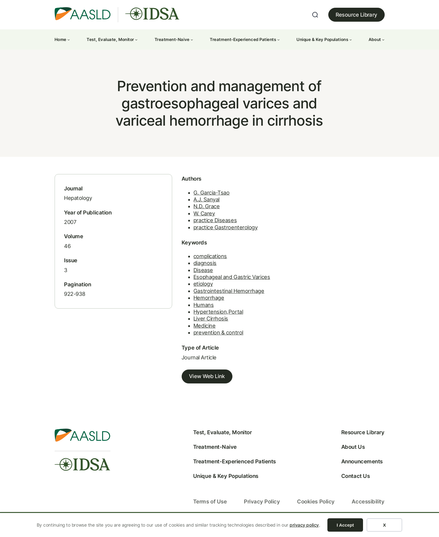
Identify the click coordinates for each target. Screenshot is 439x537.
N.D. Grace (196, 210)
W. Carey (193, 217)
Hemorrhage (198, 302)
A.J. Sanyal (196, 203)
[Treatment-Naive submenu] (192, 39)
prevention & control (208, 337)
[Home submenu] (68, 39)
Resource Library (356, 15)
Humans (193, 309)
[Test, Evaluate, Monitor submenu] (136, 39)
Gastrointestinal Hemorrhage (218, 295)
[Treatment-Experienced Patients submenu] (278, 39)
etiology (192, 288)
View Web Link (196, 381)
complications (199, 260)
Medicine (194, 330)
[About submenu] (383, 39)
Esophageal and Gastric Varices (221, 281)
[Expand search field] (315, 14)
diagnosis (194, 267)
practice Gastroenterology (215, 231)
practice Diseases (204, 224)
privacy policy (304, 525)
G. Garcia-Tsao (201, 196)
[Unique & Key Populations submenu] (350, 39)
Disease (192, 274)
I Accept (345, 524)
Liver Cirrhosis (200, 323)
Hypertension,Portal (207, 316)
